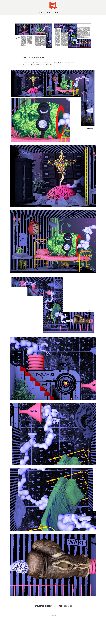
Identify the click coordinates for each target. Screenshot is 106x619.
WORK (41, 12)
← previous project (42, 606)
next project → (66, 606)
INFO (48, 12)
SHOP (65, 12)
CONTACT (57, 12)
